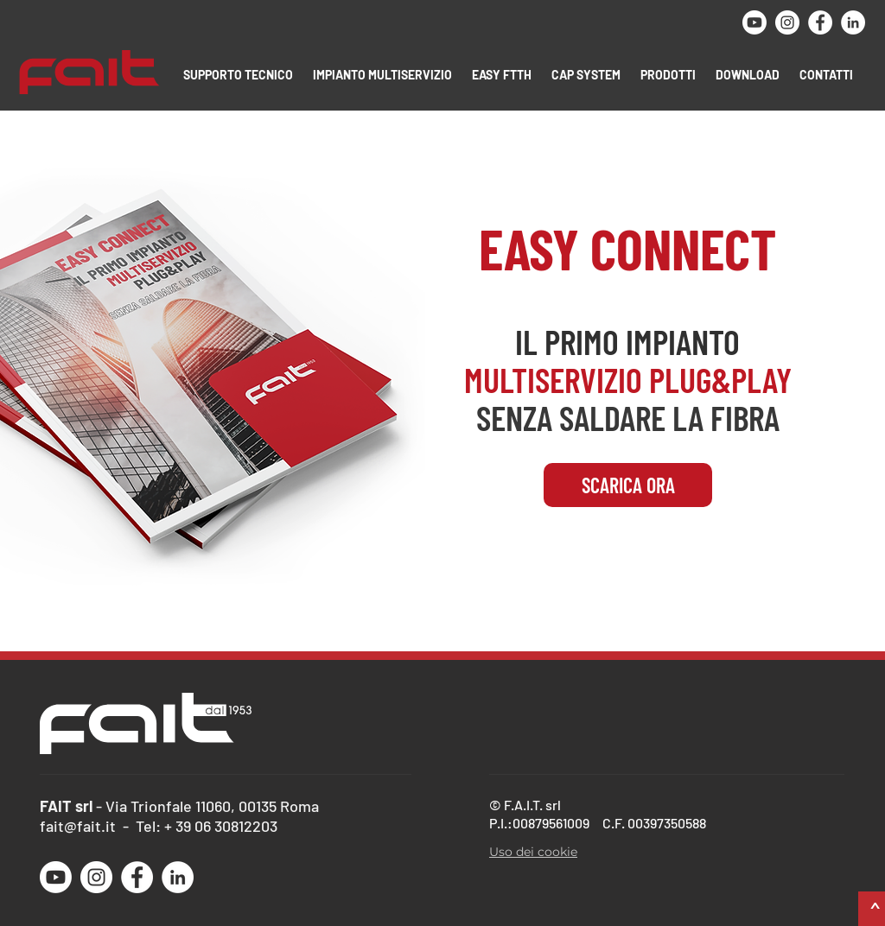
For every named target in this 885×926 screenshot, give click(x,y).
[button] (239, 74)
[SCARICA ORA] (628, 485)
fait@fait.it (78, 825)
